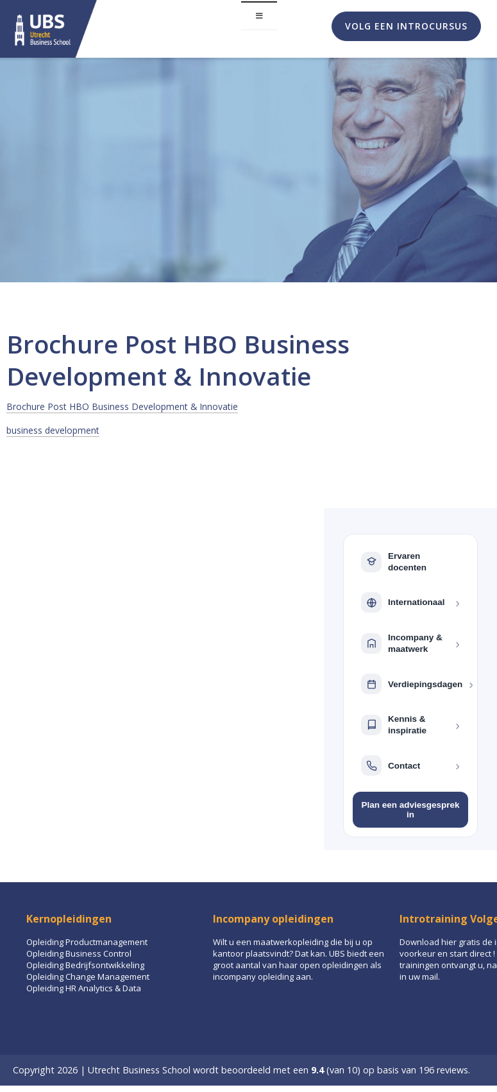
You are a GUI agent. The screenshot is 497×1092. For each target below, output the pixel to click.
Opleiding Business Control (78, 953)
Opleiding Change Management (87, 976)
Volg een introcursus (406, 26)
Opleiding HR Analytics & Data (83, 988)
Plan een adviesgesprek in (410, 809)
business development (52, 430)
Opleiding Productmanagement (86, 942)
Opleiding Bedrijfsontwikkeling (85, 965)
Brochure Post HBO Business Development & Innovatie (122, 406)
